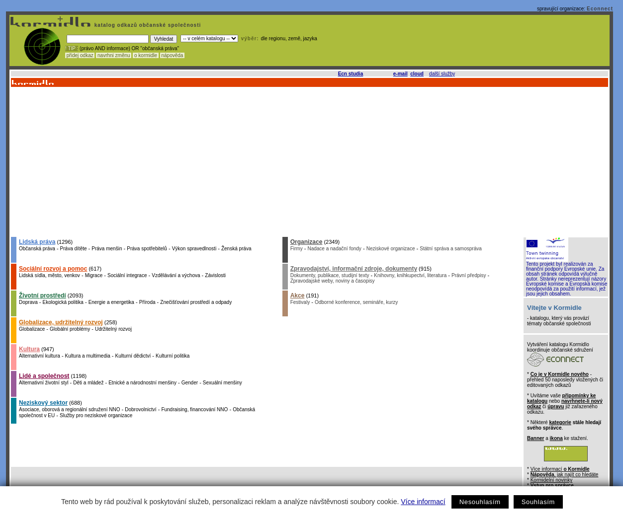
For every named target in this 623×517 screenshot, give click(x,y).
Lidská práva (37, 241)
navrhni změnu (113, 55)
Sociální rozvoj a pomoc (53, 268)
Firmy (296, 248)
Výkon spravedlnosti (194, 248)
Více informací (423, 502)
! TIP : (71, 48)
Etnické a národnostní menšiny (142, 382)
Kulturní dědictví (133, 356)
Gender (189, 382)
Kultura (29, 349)
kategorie (560, 422)
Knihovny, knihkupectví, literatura (410, 275)
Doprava (28, 302)
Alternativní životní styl (43, 382)
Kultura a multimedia (87, 356)
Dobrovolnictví (140, 409)
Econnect (600, 8)
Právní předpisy (468, 275)
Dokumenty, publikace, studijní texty (329, 275)
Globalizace (32, 329)
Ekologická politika (63, 302)
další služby (442, 73)
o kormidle (146, 55)
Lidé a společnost (44, 375)
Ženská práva (236, 248)
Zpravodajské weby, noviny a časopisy (332, 281)
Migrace (94, 275)
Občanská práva (37, 248)
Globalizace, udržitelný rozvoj (61, 322)
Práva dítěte (73, 248)
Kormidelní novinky (551, 480)
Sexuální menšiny (222, 382)
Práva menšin (106, 248)
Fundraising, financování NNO (194, 409)
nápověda (172, 55)
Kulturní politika (172, 356)
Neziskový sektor (43, 402)
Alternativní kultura (39, 356)
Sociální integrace (127, 275)
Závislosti (215, 275)
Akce (297, 295)
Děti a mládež (88, 382)
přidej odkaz (79, 55)
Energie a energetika (111, 302)
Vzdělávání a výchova (176, 275)
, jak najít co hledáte (565, 474)
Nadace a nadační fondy (334, 248)
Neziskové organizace (390, 248)
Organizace (306, 241)
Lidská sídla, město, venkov (49, 275)
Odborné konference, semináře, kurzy (356, 302)
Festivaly (300, 302)
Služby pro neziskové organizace (96, 415)
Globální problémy (70, 329)
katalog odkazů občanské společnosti (146, 25)
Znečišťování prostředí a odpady (196, 302)
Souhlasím (538, 502)
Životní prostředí (42, 295)
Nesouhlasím (480, 502)
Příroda (147, 302)
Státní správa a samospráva (451, 248)
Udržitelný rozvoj (113, 329)
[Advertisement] (308, 161)
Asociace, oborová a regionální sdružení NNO (69, 409)
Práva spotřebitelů (147, 248)
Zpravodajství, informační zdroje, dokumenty (353, 268)
